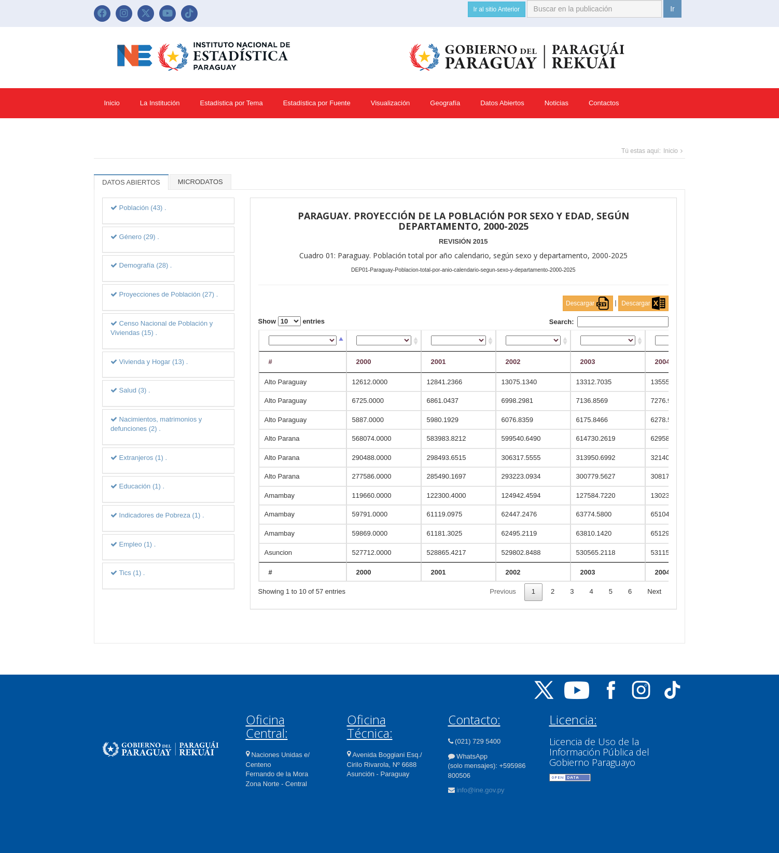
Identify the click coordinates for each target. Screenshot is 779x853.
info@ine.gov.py (480, 790)
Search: (609, 321)
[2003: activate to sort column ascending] (608, 341)
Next (654, 591)
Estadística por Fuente (317, 103)
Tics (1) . (127, 573)
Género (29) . (134, 237)
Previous (503, 591)
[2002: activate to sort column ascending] (533, 341)
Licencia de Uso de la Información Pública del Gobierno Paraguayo (599, 751)
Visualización (390, 103)
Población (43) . (138, 208)
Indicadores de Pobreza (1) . (157, 515)
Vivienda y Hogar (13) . (149, 362)
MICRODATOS (200, 182)
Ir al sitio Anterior (497, 9)
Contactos (604, 103)
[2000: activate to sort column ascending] (383, 341)
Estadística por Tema (231, 103)
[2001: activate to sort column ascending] (458, 341)
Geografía (445, 103)
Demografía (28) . (141, 265)
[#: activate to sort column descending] (302, 341)
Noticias (556, 103)
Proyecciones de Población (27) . (164, 294)
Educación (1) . (137, 486)
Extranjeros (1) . (138, 458)
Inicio (112, 103)
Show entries (291, 321)
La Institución (160, 103)
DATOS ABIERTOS (131, 182)
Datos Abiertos (502, 103)
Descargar (588, 303)
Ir (672, 9)
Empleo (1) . (133, 544)
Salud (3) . (130, 390)
